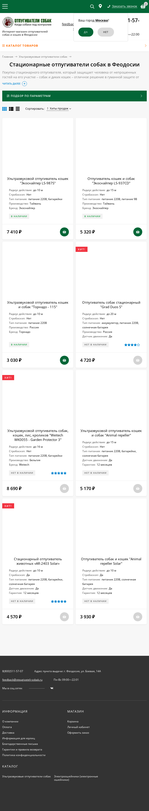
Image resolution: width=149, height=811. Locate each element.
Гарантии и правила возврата (22, 749)
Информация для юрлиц (18, 738)
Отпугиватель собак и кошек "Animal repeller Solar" (111, 561)
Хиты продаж (57, 108)
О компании (10, 721)
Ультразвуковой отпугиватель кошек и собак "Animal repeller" (111, 432)
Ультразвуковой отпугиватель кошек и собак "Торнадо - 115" (37, 304)
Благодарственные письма (20, 744)
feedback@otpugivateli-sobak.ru (22, 680)
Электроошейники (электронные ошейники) (76, 778)
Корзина (73, 721)
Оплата (7, 727)
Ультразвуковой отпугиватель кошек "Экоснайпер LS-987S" (37, 180)
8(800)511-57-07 (12, 671)
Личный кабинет (78, 727)
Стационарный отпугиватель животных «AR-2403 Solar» (38, 561)
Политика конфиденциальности (24, 755)
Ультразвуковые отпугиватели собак (43, 57)
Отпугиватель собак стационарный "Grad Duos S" (111, 304)
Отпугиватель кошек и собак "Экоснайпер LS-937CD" (111, 180)
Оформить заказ (78, 733)
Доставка (8, 733)
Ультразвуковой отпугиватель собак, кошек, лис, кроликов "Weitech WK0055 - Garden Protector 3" (37, 435)
